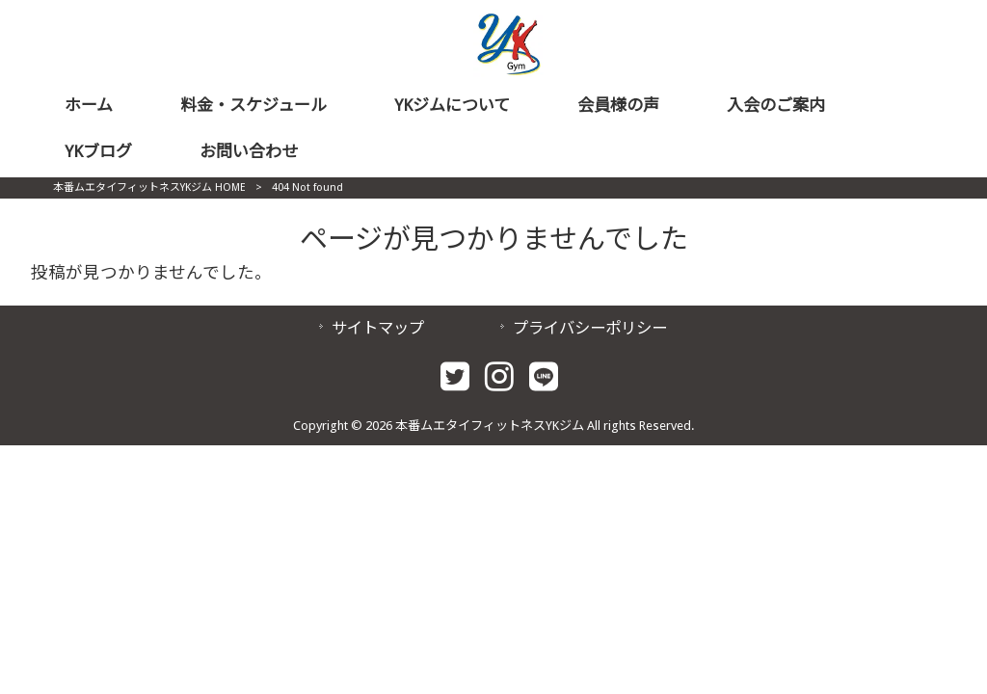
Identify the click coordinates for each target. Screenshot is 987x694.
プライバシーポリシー (590, 328)
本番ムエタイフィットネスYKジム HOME (149, 187)
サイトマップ (378, 328)
